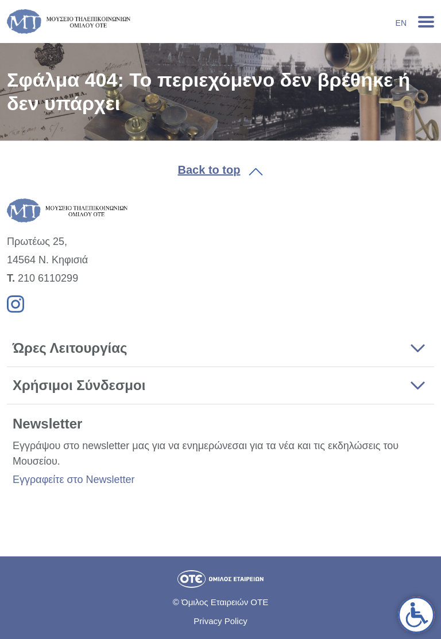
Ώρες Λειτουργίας (70, 348)
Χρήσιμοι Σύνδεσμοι (79, 385)
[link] (416, 615)
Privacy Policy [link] (220, 621)
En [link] (401, 23)
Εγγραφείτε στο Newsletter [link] (73, 479)
